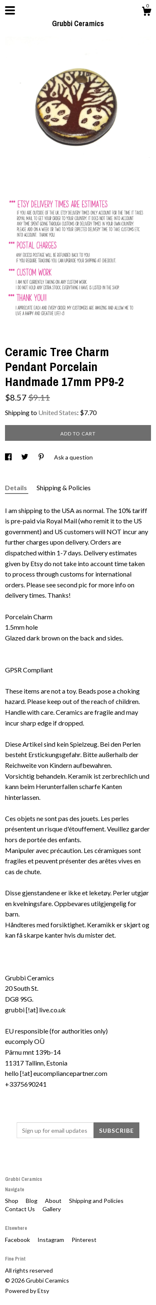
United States (57, 412)
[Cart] (146, 12)
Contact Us (20, 1208)
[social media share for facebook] (9, 457)
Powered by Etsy (27, 1290)
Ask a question (73, 457)
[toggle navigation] (10, 10)
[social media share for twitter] (25, 457)
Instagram (51, 1239)
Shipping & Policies (64, 487)
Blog (32, 1200)
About (54, 1200)
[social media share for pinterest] (42, 457)
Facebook (18, 1239)
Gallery (51, 1208)
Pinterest (84, 1239)
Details (16, 487)
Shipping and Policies (96, 1200)
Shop (12, 1200)
